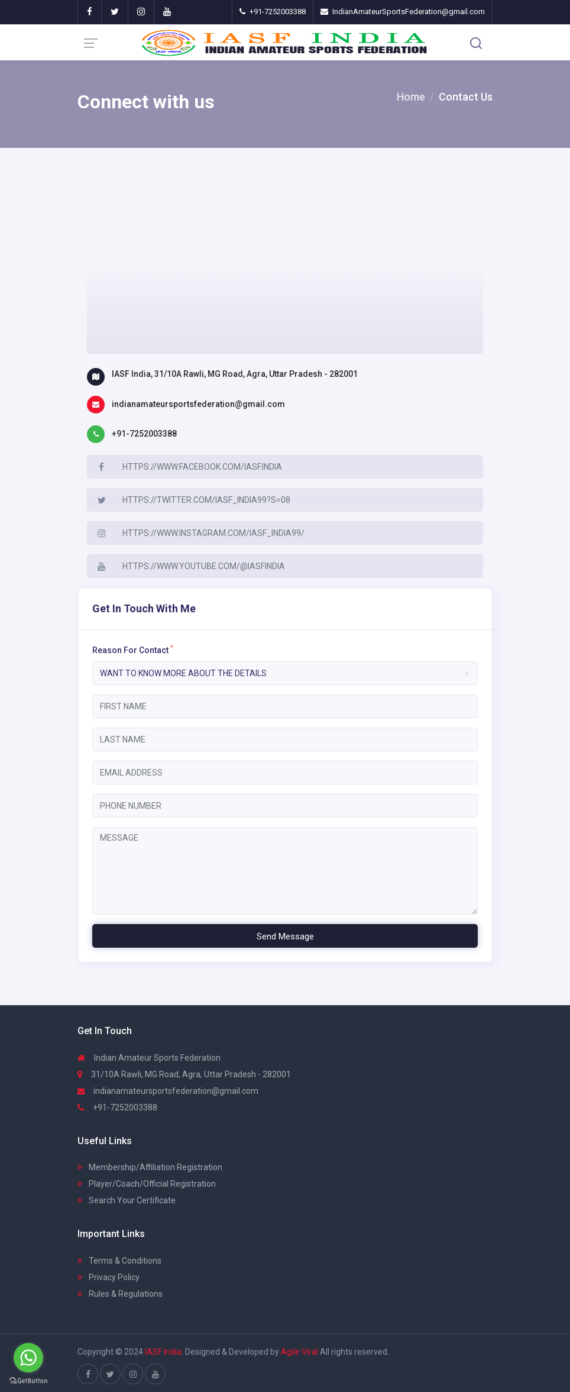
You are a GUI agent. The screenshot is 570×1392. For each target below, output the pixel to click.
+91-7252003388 (144, 433)
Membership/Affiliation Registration (149, 1167)
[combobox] (285, 673)
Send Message (285, 936)
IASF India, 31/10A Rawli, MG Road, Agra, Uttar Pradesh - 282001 (235, 374)
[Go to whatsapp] (28, 1357)
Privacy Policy (108, 1277)
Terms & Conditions (119, 1260)
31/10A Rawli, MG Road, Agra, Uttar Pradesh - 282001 (184, 1074)
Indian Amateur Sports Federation (149, 1057)
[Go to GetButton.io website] (28, 1380)
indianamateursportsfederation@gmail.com (198, 404)
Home (411, 97)
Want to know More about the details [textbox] (183, 673)
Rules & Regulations (120, 1294)
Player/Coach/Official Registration (146, 1183)
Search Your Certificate (126, 1200)
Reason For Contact (132, 649)
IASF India (163, 1352)
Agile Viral (299, 1352)
